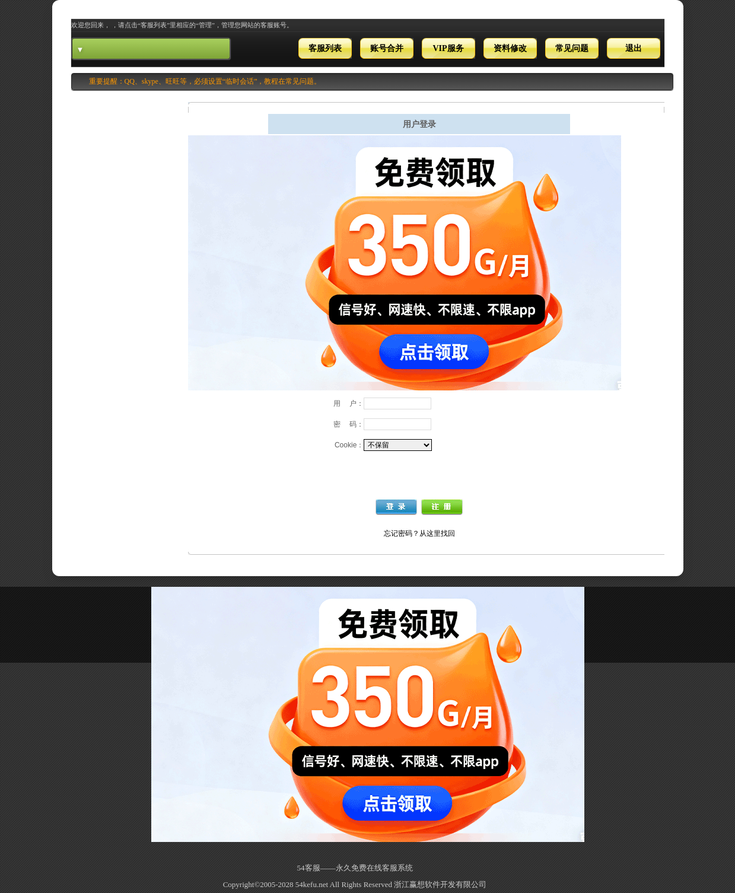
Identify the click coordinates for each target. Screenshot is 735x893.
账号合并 (386, 48)
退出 (633, 48)
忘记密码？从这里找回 (419, 533)
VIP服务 (447, 48)
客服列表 (325, 48)
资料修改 (510, 48)
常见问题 (571, 48)
